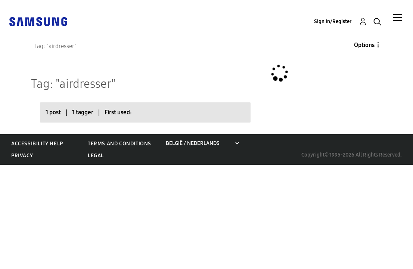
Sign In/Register (333, 21)
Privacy (22, 155)
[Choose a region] (202, 143)
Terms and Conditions (119, 143)
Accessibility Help (37, 143)
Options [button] (364, 45)
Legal (96, 155)
